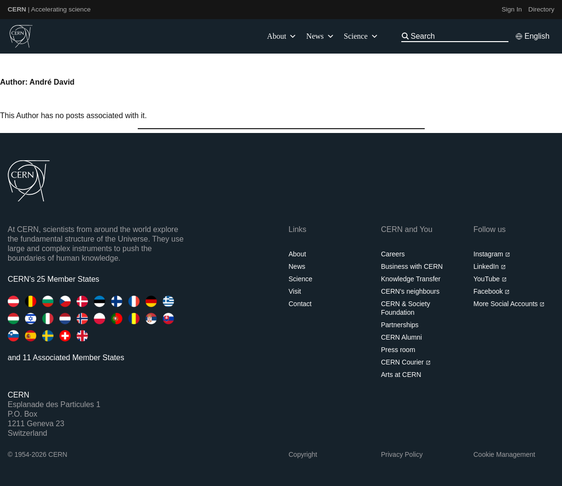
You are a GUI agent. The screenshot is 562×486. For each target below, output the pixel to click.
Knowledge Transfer (411, 279)
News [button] (320, 36)
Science (361, 36)
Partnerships (400, 325)
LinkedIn (490, 266)
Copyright (302, 454)
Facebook (492, 291)
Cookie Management (504, 454)
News (296, 266)
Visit (294, 291)
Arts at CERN (401, 374)
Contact (299, 304)
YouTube (490, 279)
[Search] (458, 36)
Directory (541, 9)
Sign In (512, 9)
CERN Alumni (401, 337)
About (297, 254)
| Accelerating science (49, 9)
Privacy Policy (402, 454)
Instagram (492, 254)
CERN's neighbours (410, 291)
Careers (393, 254)
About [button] (282, 36)
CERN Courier (406, 362)
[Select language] (532, 36)
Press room (398, 349)
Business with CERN (412, 266)
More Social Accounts (509, 304)
